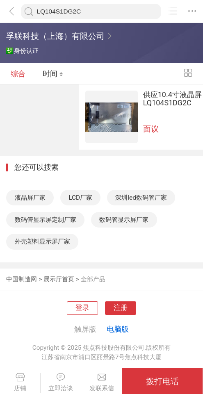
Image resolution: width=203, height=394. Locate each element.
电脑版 (118, 329)
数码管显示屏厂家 (123, 219)
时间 (53, 73)
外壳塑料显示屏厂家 (42, 241)
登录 (82, 308)
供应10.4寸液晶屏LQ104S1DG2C (172, 98)
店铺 (20, 382)
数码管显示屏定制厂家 (45, 219)
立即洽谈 (60, 382)
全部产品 (93, 279)
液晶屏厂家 (30, 197)
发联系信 (101, 382)
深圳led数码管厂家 (141, 197)
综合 (18, 73)
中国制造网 (21, 279)
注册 (121, 308)
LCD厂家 (80, 197)
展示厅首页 (58, 279)
